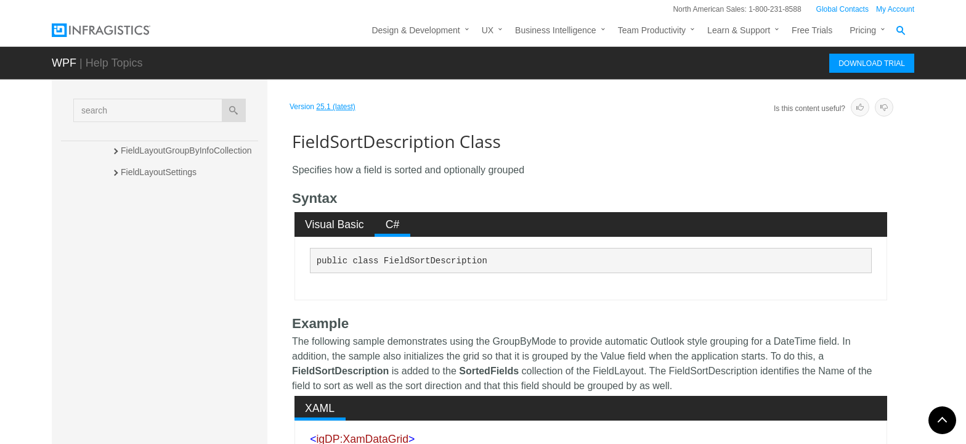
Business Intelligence (555, 30)
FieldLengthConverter (162, 215)
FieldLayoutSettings (159, 172)
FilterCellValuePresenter (167, 432)
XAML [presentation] (320, 408)
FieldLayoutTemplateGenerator (180, 194)
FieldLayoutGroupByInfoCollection (186, 150)
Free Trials (812, 30)
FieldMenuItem (149, 258)
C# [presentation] (393, 224)
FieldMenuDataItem (158, 237)
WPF (64, 63)
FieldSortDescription (163, 301)
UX (487, 30)
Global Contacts (842, 9)
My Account (895, 9)
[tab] (334, 224)
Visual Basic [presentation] (334, 224)
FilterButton (143, 345)
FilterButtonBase (153, 367)
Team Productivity (652, 30)
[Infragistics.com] (113, 30)
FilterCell (138, 388)
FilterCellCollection (157, 410)
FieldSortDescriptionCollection (179, 323)
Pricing (863, 30)
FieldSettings (146, 280)
